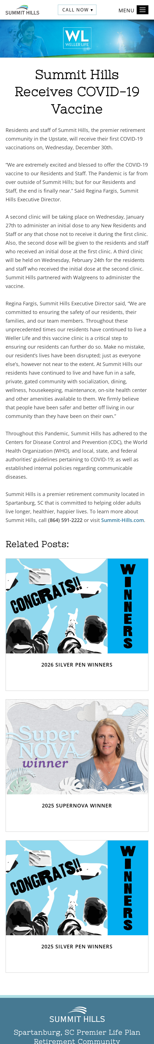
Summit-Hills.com (122, 520)
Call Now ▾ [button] (77, 10)
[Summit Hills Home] (22, 10)
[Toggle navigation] (142, 9)
